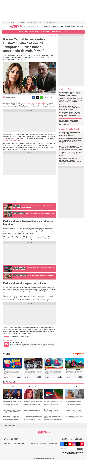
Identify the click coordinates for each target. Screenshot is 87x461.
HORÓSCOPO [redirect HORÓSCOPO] (80, 26)
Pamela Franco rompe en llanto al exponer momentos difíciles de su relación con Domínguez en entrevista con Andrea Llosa (70, 122)
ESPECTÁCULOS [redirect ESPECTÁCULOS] (35, 26)
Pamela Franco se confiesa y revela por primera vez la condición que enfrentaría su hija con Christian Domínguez (70, 94)
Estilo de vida (43, 443)
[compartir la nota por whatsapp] (41, 97)
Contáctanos (64, 452)
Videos (14, 447)
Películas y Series (53, 443)
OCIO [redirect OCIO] (62, 26)
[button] (83, 31)
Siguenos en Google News (50, 98)
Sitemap (24, 447)
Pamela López (21, 22)
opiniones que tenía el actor (34, 103)
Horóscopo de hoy (11, 22)
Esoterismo (6, 447)
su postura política (17, 291)
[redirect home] (16, 26)
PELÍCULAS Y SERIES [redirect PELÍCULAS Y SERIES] (70, 26)
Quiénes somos (79, 452)
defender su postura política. (11, 140)
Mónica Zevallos (51, 22)
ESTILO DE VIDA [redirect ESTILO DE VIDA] (55, 26)
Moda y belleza (34, 443)
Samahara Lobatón (32, 22)
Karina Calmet (14, 336)
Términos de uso (71, 452)
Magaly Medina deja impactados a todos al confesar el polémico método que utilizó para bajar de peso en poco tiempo (70, 148)
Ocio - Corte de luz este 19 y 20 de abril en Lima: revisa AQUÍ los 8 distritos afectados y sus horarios (43, 31)
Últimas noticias (7, 443)
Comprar (18, 376)
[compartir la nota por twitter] (37, 97)
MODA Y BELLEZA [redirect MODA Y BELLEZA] (45, 26)
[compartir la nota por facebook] (33, 97)
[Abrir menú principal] (6, 26)
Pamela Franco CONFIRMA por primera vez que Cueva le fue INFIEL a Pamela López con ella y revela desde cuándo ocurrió (70, 115)
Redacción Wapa (10, 97)
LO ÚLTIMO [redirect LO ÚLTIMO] (27, 26)
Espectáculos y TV (17, 443)
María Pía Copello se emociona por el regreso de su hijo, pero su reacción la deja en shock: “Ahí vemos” (70, 134)
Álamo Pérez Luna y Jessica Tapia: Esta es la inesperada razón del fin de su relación (70, 154)
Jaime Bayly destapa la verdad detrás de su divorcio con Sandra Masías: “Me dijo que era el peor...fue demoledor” (70, 100)
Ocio (23, 443)
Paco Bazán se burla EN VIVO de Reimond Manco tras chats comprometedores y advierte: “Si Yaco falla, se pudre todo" (70, 161)
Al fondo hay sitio (24, 336)
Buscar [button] (80, 448)
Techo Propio (42, 22)
